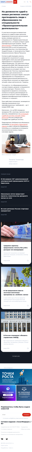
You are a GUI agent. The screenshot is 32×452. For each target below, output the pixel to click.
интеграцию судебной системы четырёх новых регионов (15, 115)
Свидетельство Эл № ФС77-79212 (10, 427)
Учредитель (24, 427)
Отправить (26, 414)
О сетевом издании (6, 429)
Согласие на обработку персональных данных (15, 418)
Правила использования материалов (12, 434)
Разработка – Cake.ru (7, 448)
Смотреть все (16, 356)
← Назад (3, 6)
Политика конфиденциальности (10, 432)
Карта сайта (4, 445)
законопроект (6, 45)
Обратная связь (25, 429)
